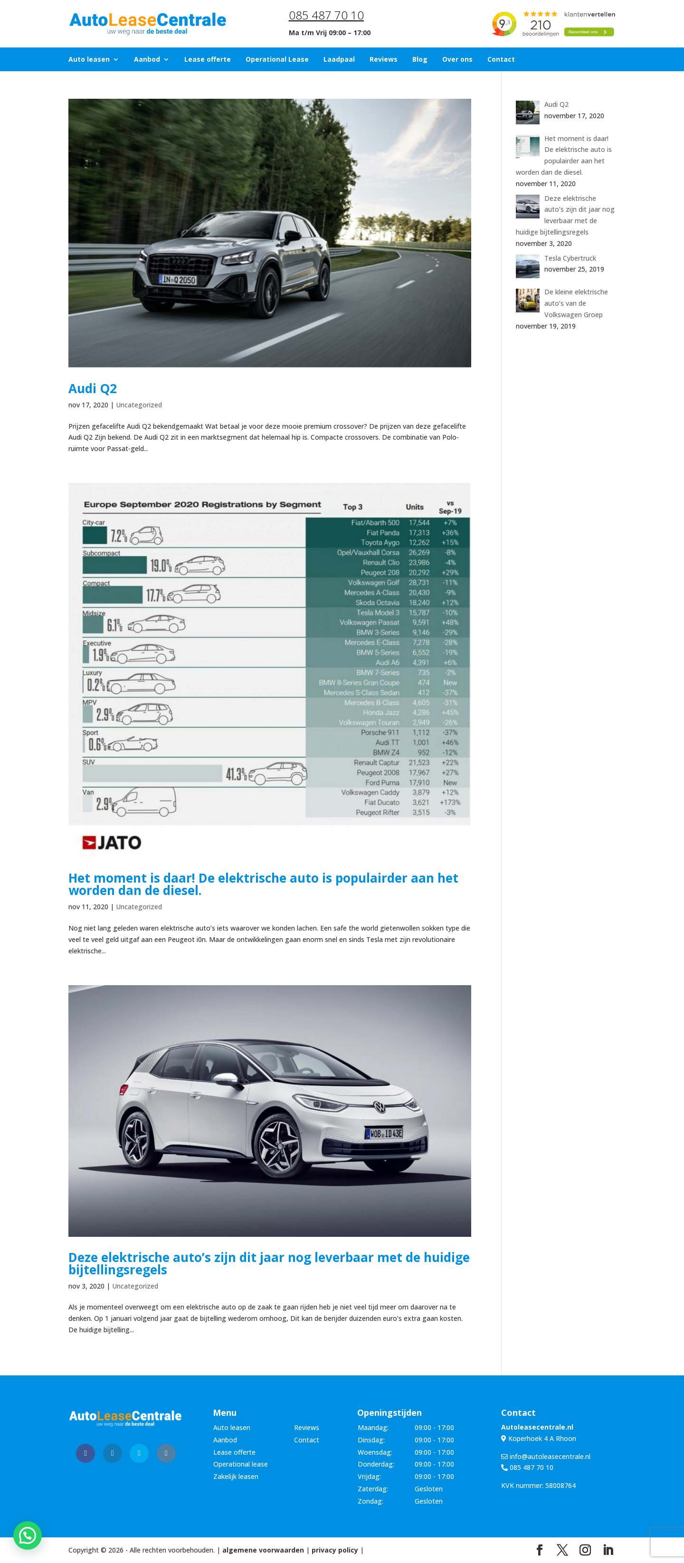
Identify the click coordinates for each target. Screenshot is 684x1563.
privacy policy (335, 1549)
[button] (27, 1535)
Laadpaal (339, 60)
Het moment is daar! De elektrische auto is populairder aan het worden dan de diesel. (263, 884)
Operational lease (240, 1464)
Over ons (457, 60)
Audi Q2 (92, 388)
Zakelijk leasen (235, 1476)
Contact (501, 60)
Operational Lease (277, 60)
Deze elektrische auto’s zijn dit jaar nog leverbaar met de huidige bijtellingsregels (269, 1263)
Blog (420, 60)
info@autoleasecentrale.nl (545, 1456)
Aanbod (147, 60)
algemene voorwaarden (263, 1549)
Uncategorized (139, 404)
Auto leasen (89, 60)
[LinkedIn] (608, 1550)
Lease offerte (207, 60)
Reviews (384, 60)
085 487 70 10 (326, 15)
